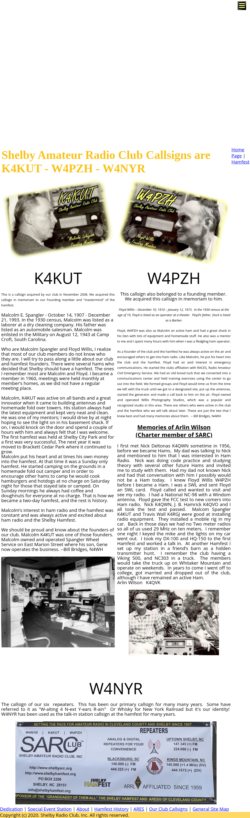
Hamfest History (111, 809)
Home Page (237, 152)
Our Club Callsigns (168, 809)
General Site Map (211, 809)
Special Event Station (50, 809)
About (82, 809)
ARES (139, 809)
